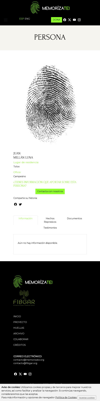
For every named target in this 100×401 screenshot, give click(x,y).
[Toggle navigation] (5, 20)
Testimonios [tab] (50, 229)
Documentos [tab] (74, 220)
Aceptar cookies (87, 397)
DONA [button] (56, 19)
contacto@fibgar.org (25, 363)
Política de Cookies (66, 397)
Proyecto (20, 322)
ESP (21, 18)
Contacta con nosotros (50, 191)
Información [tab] (25, 220)
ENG (27, 18)
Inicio (17, 316)
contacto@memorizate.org (28, 359)
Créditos (19, 345)
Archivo (18, 333)
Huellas (18, 328)
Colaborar (20, 339)
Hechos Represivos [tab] (50, 220)
